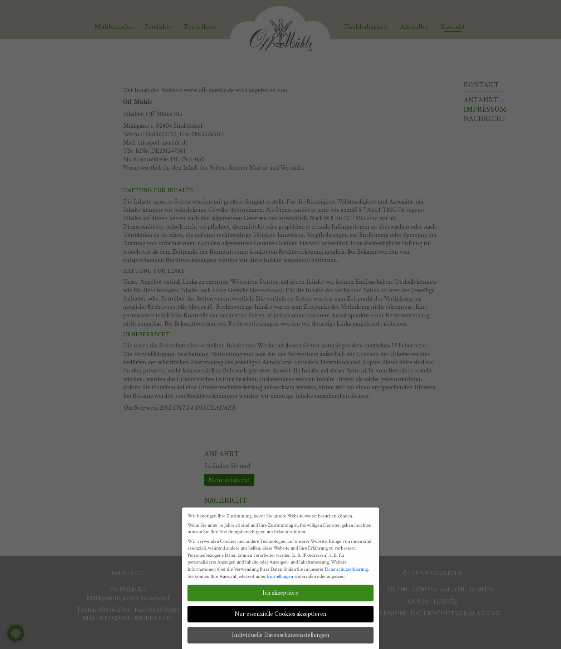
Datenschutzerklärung (346, 574)
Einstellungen (280, 581)
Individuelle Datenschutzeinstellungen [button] (281, 640)
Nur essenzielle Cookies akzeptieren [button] (281, 619)
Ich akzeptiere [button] (280, 598)
